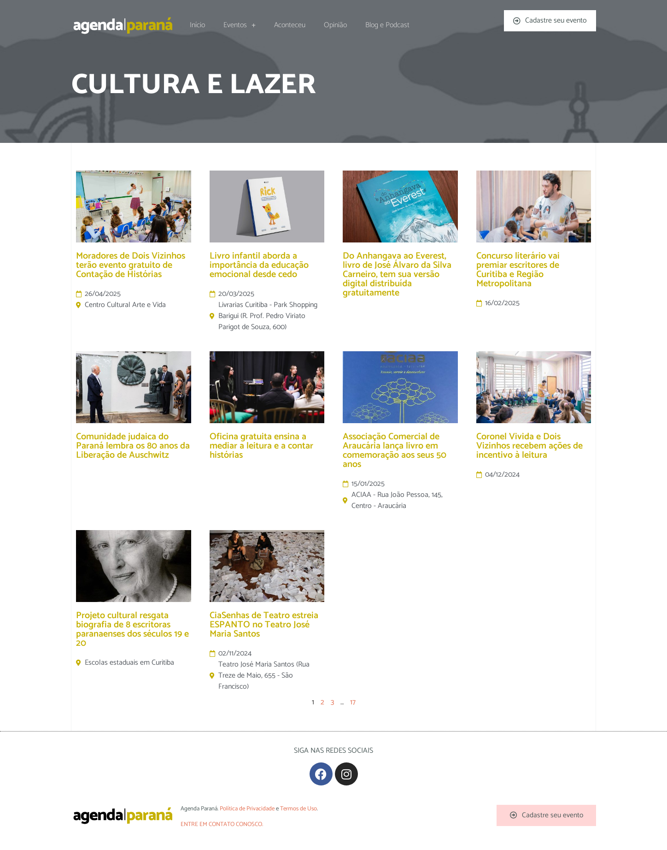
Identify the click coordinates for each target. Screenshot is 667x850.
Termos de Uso (298, 809)
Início (197, 25)
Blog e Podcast (387, 25)
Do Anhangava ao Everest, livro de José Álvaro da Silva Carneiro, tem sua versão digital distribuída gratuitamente (397, 274)
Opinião (335, 25)
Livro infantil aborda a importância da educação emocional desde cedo (259, 265)
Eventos (239, 25)
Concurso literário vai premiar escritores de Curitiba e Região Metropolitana (518, 269)
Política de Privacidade (247, 809)
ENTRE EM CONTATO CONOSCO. (222, 824)
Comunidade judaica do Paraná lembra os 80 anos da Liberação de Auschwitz (133, 446)
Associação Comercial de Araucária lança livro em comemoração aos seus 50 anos (394, 450)
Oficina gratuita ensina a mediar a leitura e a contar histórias (261, 446)
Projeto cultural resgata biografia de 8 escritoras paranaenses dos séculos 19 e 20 (132, 629)
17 (353, 702)
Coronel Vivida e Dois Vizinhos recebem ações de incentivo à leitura (529, 446)
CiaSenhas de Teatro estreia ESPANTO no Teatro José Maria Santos (264, 625)
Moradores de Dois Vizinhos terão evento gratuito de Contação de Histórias (130, 265)
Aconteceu (289, 25)
